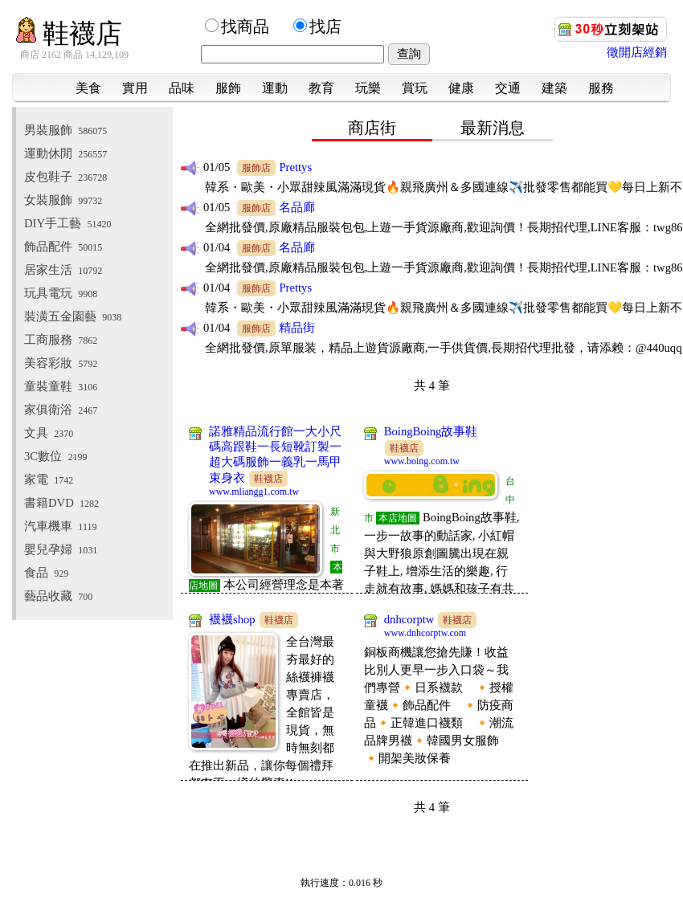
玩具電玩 (60, 293)
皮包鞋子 (65, 176)
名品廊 (297, 207)
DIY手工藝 (67, 223)
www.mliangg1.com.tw (254, 491)
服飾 (228, 88)
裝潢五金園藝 (72, 316)
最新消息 (492, 128)
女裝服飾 (63, 200)
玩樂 (368, 88)
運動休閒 (65, 153)
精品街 (297, 327)
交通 (508, 88)
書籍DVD (61, 502)
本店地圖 (397, 518)
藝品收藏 (58, 596)
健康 (461, 88)
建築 (554, 88)
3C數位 (55, 456)
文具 (48, 432)
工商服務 (60, 339)
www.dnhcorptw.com (425, 633)
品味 (181, 88)
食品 (46, 572)
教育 (321, 88)
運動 (275, 88)
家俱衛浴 (60, 409)
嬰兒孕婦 (60, 549)
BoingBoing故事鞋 (431, 431)
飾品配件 (63, 246)
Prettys (295, 167)
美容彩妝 (60, 363)
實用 (135, 88)
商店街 (372, 128)
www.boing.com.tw (422, 461)
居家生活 (63, 269)
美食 (88, 88)
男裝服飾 (65, 130)
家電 (48, 479)
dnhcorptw (409, 619)
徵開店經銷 (637, 52)
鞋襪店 (69, 33)
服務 (601, 88)
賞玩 (414, 88)
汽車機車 (60, 526)
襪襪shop (232, 619)
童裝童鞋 (60, 386)
